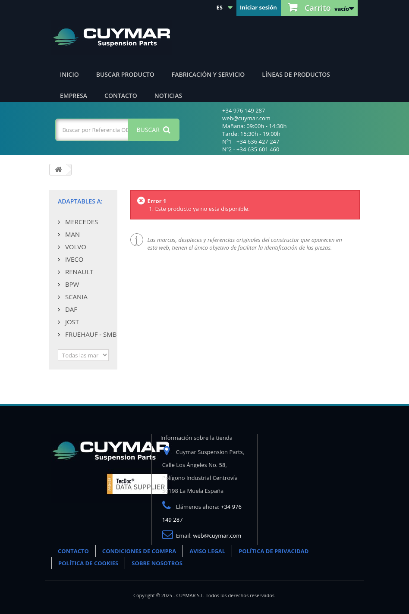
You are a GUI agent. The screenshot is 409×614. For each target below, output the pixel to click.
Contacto (120, 95)
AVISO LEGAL (207, 551)
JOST (71, 321)
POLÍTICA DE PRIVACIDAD (273, 551)
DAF (70, 309)
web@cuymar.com (217, 535)
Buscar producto (125, 74)
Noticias (168, 95)
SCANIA (75, 296)
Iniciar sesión (258, 7)
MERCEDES (80, 221)
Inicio (69, 74)
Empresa (73, 95)
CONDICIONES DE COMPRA (139, 551)
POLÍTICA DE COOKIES (88, 563)
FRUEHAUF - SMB (89, 334)
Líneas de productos (296, 74)
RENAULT (78, 271)
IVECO (73, 259)
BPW (71, 284)
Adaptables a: (80, 201)
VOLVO (74, 246)
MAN (71, 234)
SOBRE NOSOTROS (157, 563)
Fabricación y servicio (208, 74)
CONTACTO (73, 551)
